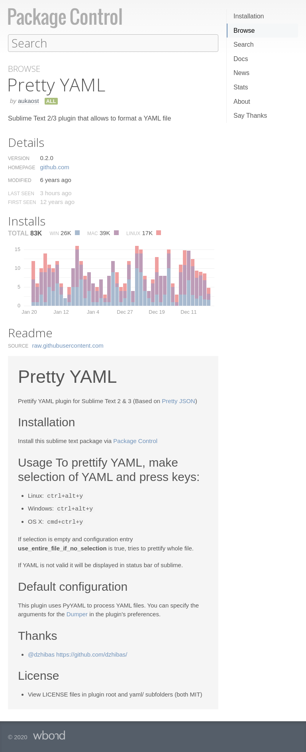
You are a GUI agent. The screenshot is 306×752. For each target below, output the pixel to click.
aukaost (28, 100)
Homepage (21, 167)
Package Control (135, 440)
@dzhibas (41, 652)
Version (18, 158)
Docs (240, 58)
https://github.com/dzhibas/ (91, 652)
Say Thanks (250, 115)
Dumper (77, 612)
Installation (248, 16)
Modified (19, 180)
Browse (244, 30)
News (241, 72)
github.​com (54, 166)
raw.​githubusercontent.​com (68, 345)
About (241, 101)
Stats (240, 87)
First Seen (22, 202)
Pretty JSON (178, 400)
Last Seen (21, 193)
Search (243, 44)
